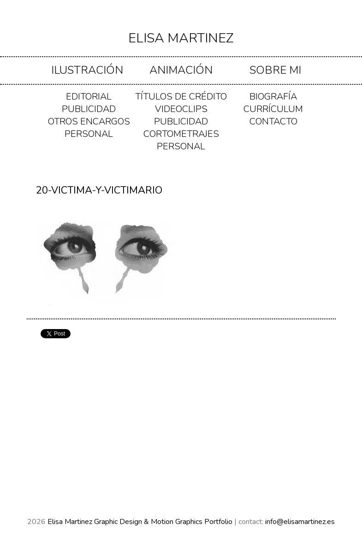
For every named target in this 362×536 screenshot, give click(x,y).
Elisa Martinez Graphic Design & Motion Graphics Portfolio (140, 522)
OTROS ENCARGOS (89, 121)
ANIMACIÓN (181, 70)
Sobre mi (275, 70)
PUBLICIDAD (89, 109)
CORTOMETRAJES (181, 134)
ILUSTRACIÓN (87, 70)
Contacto (273, 121)
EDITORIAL (89, 96)
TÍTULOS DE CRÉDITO (181, 96)
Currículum (273, 109)
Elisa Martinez (181, 38)
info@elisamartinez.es (300, 522)
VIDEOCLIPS (181, 109)
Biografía (273, 96)
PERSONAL (89, 134)
